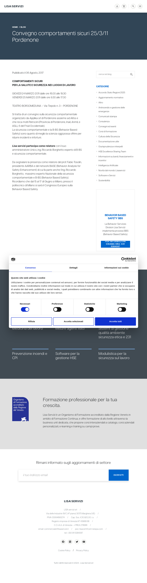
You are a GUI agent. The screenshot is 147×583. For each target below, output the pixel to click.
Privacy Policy (82, 550)
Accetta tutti (115, 321)
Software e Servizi (107, 175)
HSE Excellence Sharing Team (112, 152)
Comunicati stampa (107, 116)
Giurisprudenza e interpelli (110, 147)
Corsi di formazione (107, 131)
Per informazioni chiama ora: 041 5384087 (115, 244)
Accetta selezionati (73, 321)
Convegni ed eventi (107, 126)
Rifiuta (31, 321)
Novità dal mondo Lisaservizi (112, 170)
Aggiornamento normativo (111, 98)
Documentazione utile (108, 142)
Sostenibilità (104, 180)
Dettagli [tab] (73, 267)
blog (23, 27)
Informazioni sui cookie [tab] (117, 267)
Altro (100, 103)
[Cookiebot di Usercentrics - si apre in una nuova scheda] (123, 259)
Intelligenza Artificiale (108, 165)
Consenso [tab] (30, 267)
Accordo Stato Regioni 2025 (112, 93)
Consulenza (104, 121)
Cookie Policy (64, 550)
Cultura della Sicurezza (109, 137)
